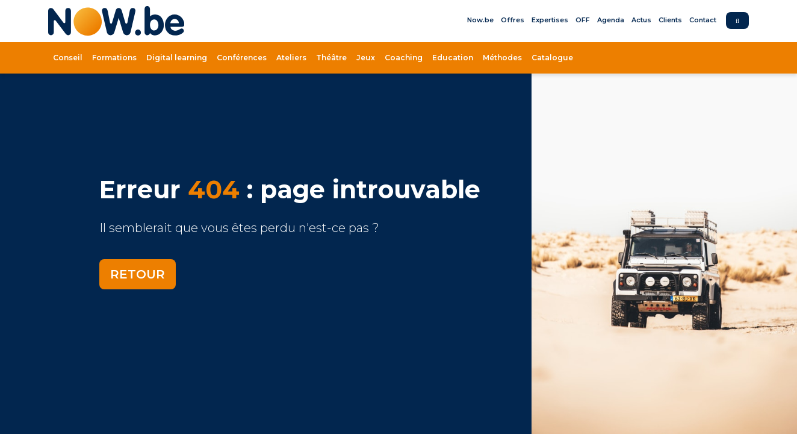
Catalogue (552, 57)
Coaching (404, 57)
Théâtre (331, 57)
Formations (114, 57)
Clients (670, 20)
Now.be (480, 20)
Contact (702, 20)
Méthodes (502, 57)
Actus (641, 20)
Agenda (610, 20)
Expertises (550, 20)
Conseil (67, 57)
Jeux (365, 57)
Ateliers (291, 57)
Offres (512, 20)
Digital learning (176, 57)
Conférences (242, 57)
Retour (137, 274)
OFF (582, 20)
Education (452, 57)
